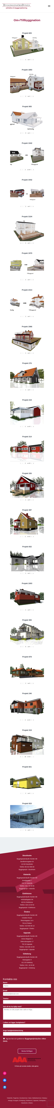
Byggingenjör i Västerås (27, 888)
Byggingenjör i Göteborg (27, 968)
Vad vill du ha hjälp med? (13, 1006)
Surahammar (23, 1098)
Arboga (10, 1100)
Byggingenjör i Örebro (27, 928)
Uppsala (35, 1100)
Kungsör (15, 1100)
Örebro (31, 1103)
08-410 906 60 (29, 867)
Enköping (22, 1100)
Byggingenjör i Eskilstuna (27, 907)
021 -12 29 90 (29, 886)
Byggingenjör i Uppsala (26, 949)
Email (5, 990)
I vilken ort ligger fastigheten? (14, 1022)
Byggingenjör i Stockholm (27, 869)
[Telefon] (27, 1002)
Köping (44, 1098)
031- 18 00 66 (29, 965)
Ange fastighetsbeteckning (13, 1030)
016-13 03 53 (29, 905)
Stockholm (24, 1103)
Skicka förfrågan (27, 1051)
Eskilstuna (29, 1100)
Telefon (6, 998)
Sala (29, 1098)
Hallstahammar (36, 1098)
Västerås (10, 1098)
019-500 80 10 (29, 926)
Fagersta (16, 1098)
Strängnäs (42, 1100)
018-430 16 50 (29, 947)
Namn (5, 982)
